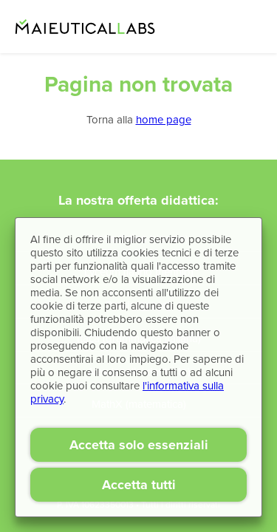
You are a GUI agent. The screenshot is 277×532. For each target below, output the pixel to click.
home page (163, 119)
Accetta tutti (139, 485)
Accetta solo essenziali (138, 445)
